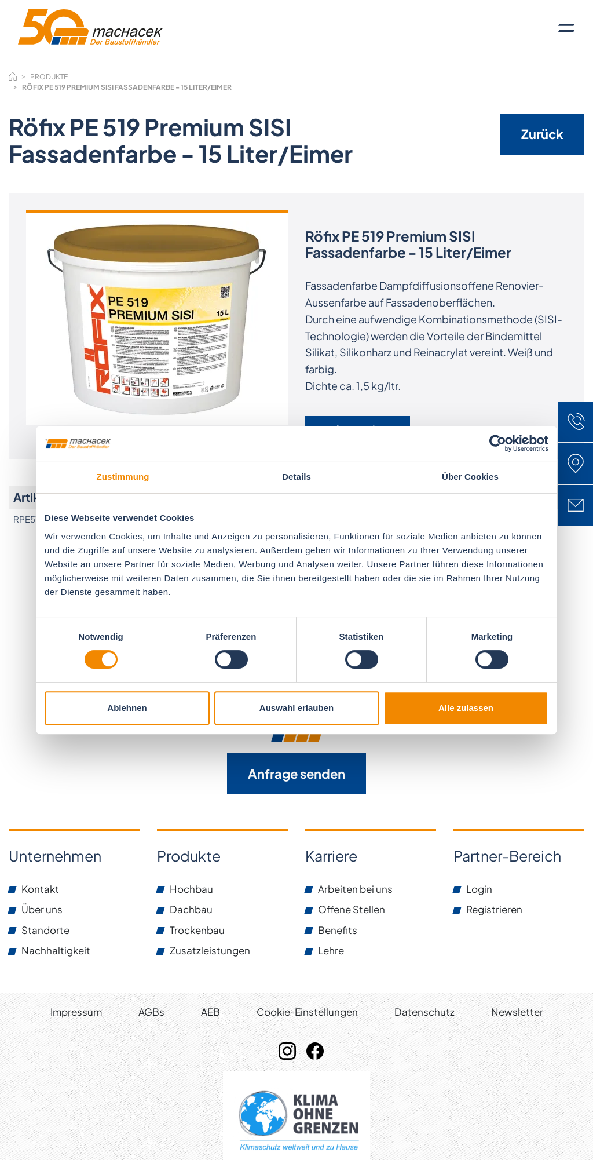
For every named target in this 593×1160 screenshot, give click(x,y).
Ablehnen (127, 708)
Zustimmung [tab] (123, 476)
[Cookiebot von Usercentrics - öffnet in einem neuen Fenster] (497, 443)
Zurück (542, 134)
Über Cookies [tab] (470, 476)
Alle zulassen (465, 708)
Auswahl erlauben (296, 708)
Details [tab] (296, 476)
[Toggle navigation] (566, 27)
